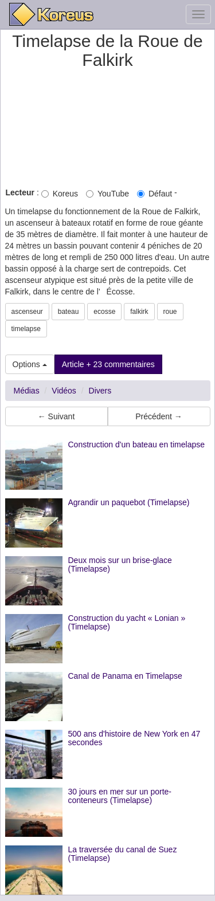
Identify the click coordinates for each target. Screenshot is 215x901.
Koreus (59, 193)
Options (30, 364)
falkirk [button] (139, 312)
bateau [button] (68, 312)
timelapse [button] (26, 329)
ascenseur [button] (27, 312)
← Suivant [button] (56, 416)
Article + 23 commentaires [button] (108, 364)
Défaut (154, 193)
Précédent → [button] (158, 416)
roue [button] (170, 312)
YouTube (107, 193)
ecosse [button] (104, 312)
